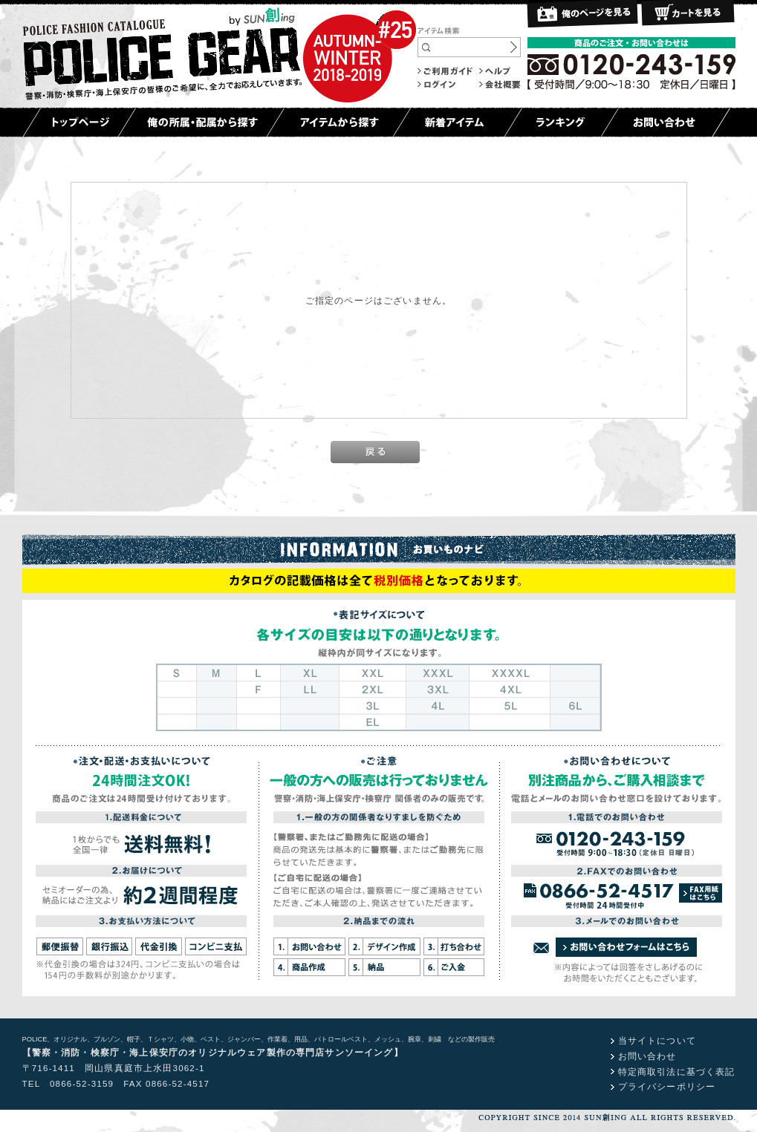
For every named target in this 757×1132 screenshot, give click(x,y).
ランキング (561, 122)
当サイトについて (657, 1040)
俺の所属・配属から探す (201, 122)
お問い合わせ (665, 122)
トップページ (79, 122)
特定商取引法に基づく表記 (676, 1071)
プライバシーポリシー (667, 1086)
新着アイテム (457, 122)
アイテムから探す (338, 122)
